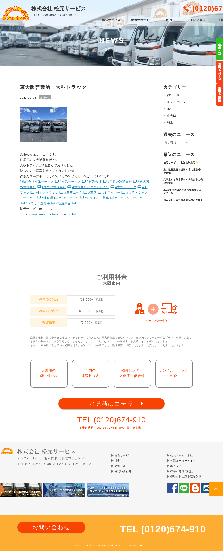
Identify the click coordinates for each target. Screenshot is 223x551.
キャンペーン (176, 102)
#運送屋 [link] (47, 197)
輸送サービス (111, 20)
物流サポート (140, 20)
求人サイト (177, 465)
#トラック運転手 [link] (38, 203)
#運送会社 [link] (94, 181)
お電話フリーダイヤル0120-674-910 (219, 94)
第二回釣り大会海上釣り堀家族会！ (183, 200)
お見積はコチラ (111, 403)
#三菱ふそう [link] (73, 192)
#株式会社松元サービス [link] (37, 181)
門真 (170, 122)
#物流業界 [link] (63, 203)
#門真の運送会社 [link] (120, 181)
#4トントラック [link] (46, 192)
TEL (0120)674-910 (111, 420)
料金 (169, 20)
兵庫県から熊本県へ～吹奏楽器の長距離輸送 (183, 181)
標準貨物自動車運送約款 (185, 476)
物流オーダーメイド (183, 460)
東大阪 (172, 115)
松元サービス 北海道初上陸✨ (180, 162)
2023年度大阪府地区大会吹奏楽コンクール (182, 191)
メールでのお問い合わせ (219, 72)
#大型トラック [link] (125, 187)
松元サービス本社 (181, 455)
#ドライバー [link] (111, 192)
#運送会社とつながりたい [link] (90, 187)
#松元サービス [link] (70, 181)
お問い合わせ (123, 471)
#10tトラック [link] (69, 197)
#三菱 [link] (92, 192)
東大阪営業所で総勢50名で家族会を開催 (182, 171)
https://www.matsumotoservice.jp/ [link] (45, 214)
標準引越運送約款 (181, 471)
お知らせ (173, 95)
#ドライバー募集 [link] (97, 197)
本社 (170, 109)
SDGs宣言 (198, 20)
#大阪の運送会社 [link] (54, 187)
